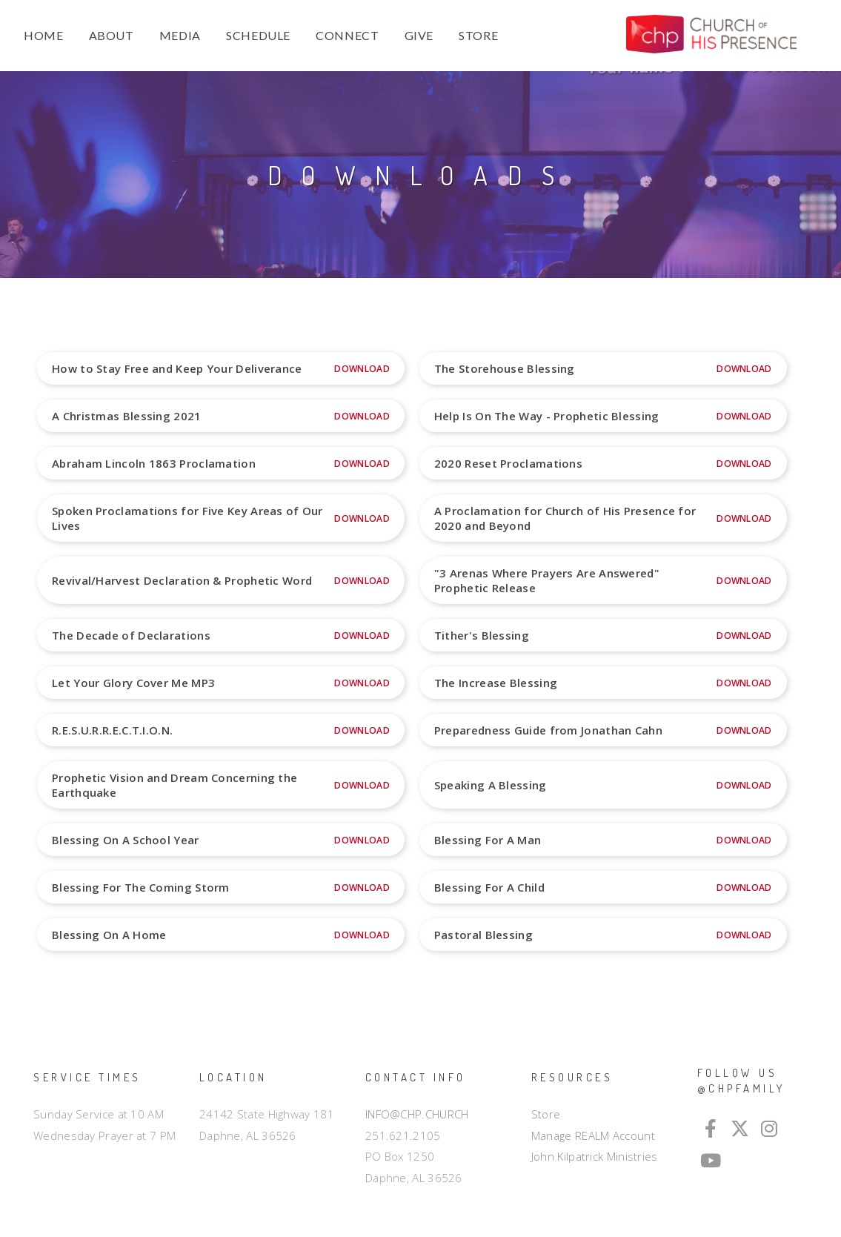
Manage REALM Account (593, 1135)
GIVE (419, 35)
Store (546, 1114)
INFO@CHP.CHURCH (417, 1114)
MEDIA (180, 35)
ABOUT (111, 35)
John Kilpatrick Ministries (594, 1156)
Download (361, 368)
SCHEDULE (258, 35)
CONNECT (347, 35)
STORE (478, 35)
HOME (44, 35)
